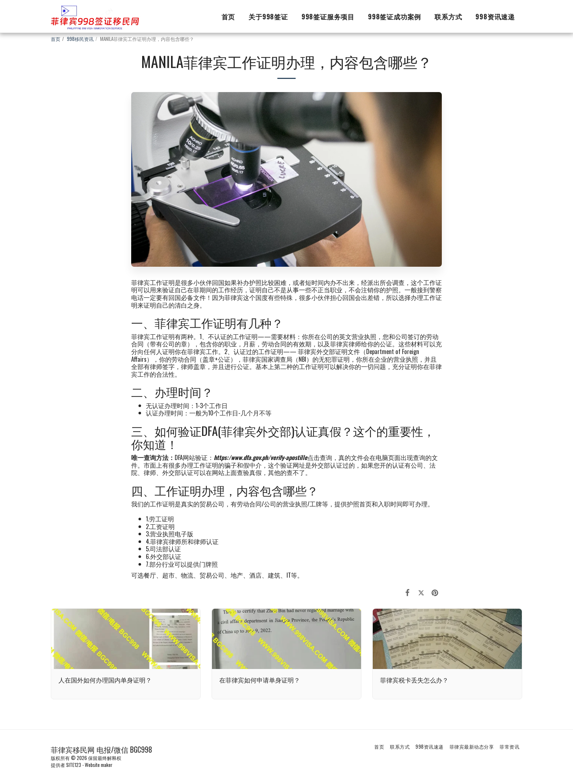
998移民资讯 (80, 38)
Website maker (99, 764)
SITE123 (73, 764)
